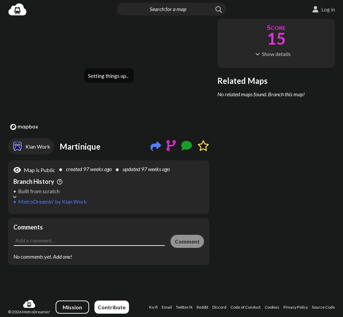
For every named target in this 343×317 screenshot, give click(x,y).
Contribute (112, 307)
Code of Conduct (245, 307)
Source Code (323, 307)
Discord (219, 307)
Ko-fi (153, 307)
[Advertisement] (276, 103)
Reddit (202, 307)
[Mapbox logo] (24, 127)
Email (167, 307)
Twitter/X (184, 307)
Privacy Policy (295, 307)
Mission (72, 307)
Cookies (272, 307)
